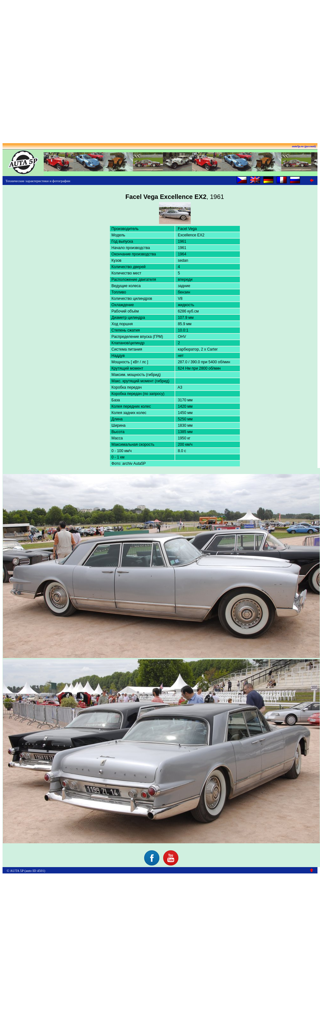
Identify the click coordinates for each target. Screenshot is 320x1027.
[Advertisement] (159, 69)
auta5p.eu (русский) (304, 146)
